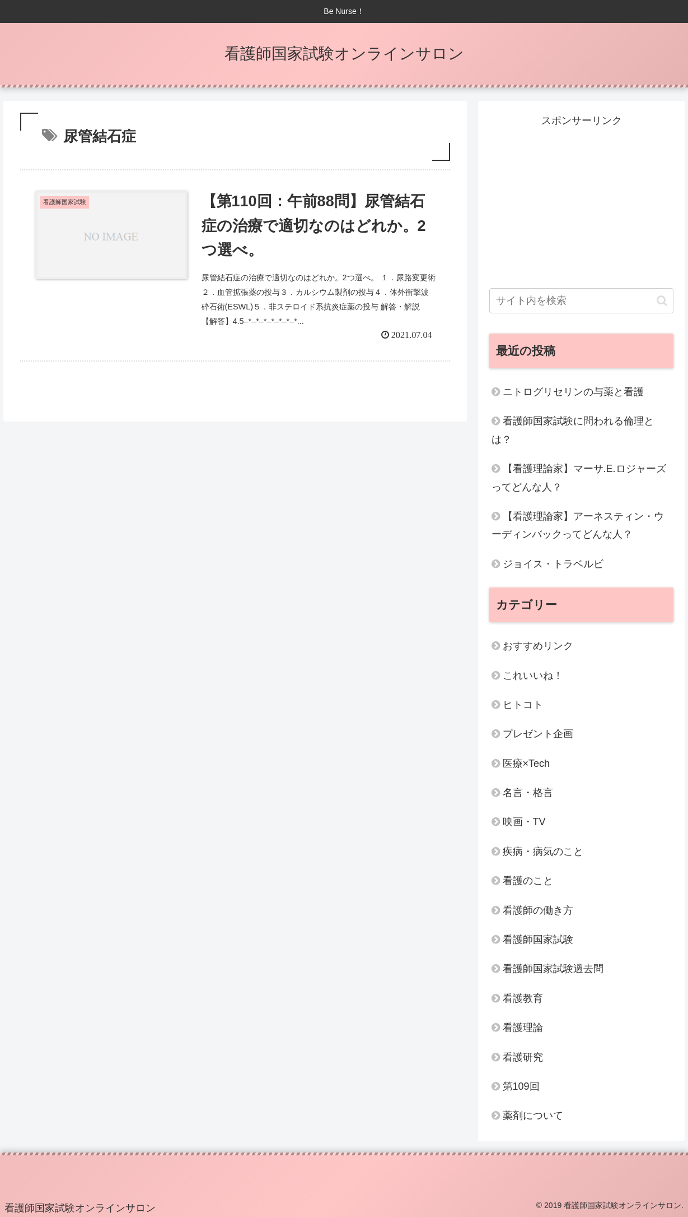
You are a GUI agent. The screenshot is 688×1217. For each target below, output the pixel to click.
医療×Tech (526, 763)
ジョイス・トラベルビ (553, 564)
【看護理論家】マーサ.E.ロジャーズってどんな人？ (579, 477)
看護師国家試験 (538, 939)
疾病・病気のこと (543, 851)
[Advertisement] (581, 200)
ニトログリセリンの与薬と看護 (573, 391)
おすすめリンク (538, 645)
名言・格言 (528, 792)
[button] (662, 300)
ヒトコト (523, 704)
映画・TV (524, 821)
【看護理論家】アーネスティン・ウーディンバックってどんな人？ (578, 525)
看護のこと (528, 880)
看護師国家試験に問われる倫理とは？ (573, 430)
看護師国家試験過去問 (553, 968)
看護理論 (523, 1027)
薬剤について (533, 1115)
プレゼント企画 (538, 733)
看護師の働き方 (538, 910)
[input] (581, 300)
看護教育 (523, 998)
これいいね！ (533, 675)
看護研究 (523, 1057)
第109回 (521, 1086)
